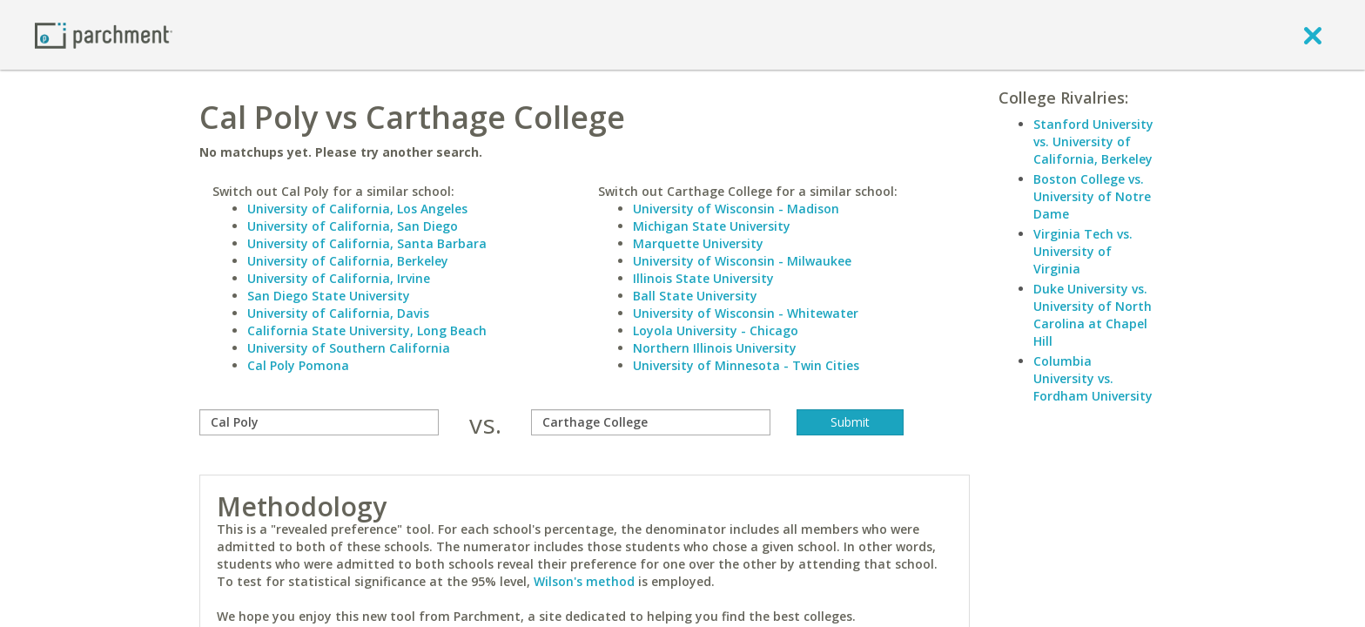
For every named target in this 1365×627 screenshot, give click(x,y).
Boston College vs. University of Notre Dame (1092, 196)
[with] (650, 422)
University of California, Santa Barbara (367, 243)
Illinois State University (703, 278)
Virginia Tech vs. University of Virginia (1083, 251)
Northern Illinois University (715, 348)
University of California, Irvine (338, 278)
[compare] (319, 422)
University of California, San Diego (352, 226)
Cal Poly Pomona (298, 365)
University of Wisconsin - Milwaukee (742, 261)
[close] (1312, 34)
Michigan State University (711, 226)
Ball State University (695, 295)
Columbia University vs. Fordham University (1093, 378)
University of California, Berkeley (347, 261)
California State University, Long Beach (367, 330)
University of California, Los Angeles (357, 208)
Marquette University (698, 243)
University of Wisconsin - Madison (736, 208)
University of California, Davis (338, 313)
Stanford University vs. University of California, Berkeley (1093, 141)
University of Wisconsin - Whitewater (745, 313)
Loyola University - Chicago (715, 330)
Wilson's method (584, 581)
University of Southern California (348, 348)
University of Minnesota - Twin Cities (746, 365)
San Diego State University (328, 295)
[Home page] (103, 34)
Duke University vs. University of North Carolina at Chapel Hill (1092, 314)
